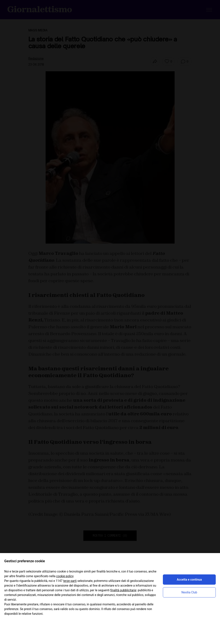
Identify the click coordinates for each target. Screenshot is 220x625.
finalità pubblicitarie (123, 590)
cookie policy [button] (65, 576)
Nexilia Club (189, 592)
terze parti (70, 581)
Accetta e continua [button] (189, 579)
